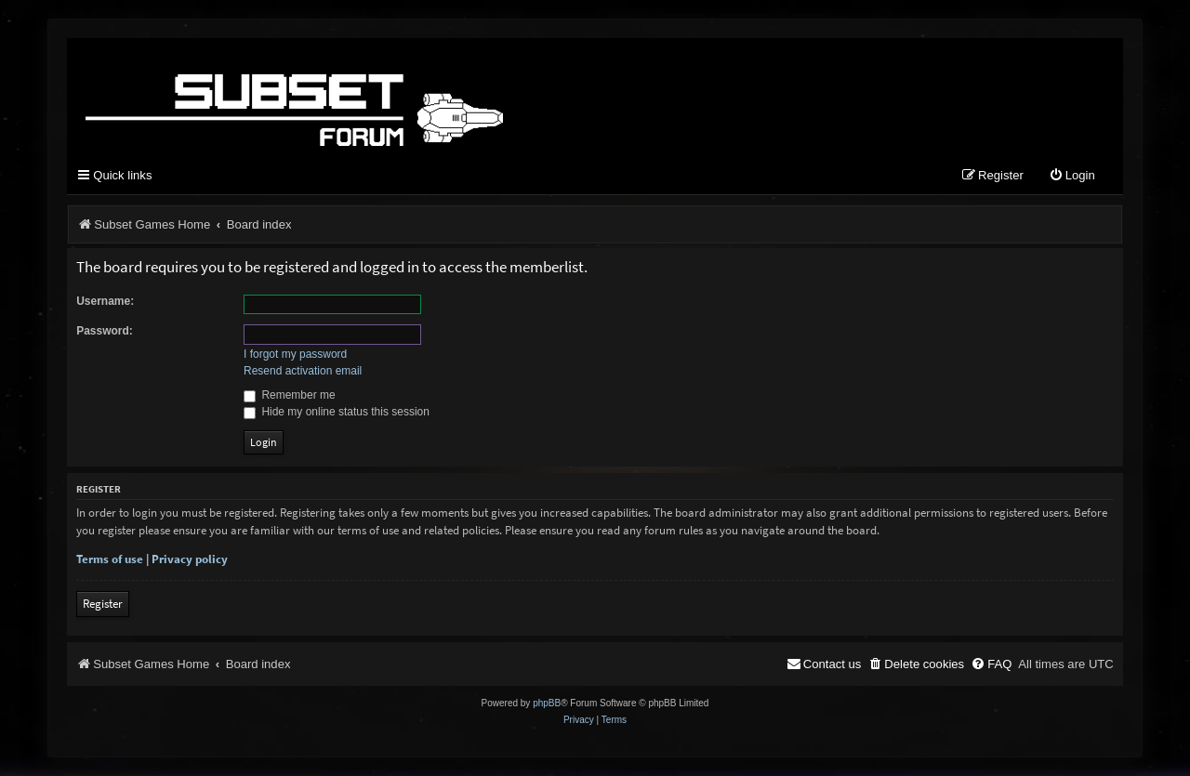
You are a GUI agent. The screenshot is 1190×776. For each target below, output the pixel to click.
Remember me (290, 394)
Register (103, 604)
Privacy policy (190, 559)
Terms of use (109, 559)
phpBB (547, 703)
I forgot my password (295, 354)
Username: (105, 301)
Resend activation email (303, 370)
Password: (104, 330)
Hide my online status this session (337, 411)
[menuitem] (1072, 176)
